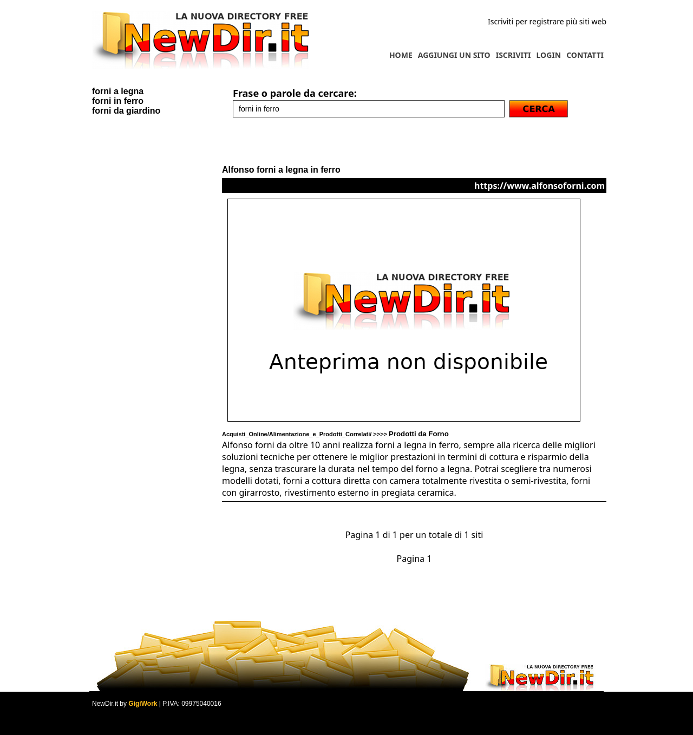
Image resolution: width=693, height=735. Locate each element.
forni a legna (117, 91)
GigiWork (142, 703)
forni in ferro (117, 101)
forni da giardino (126, 110)
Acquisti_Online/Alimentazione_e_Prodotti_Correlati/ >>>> (335, 434)
